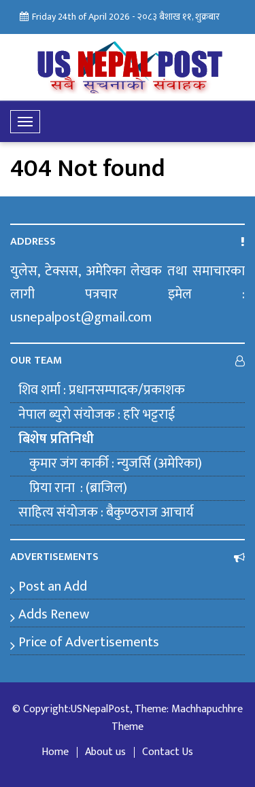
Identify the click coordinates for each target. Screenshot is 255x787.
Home (55, 752)
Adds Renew (53, 614)
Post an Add (52, 586)
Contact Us (167, 752)
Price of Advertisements (88, 642)
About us (105, 752)
